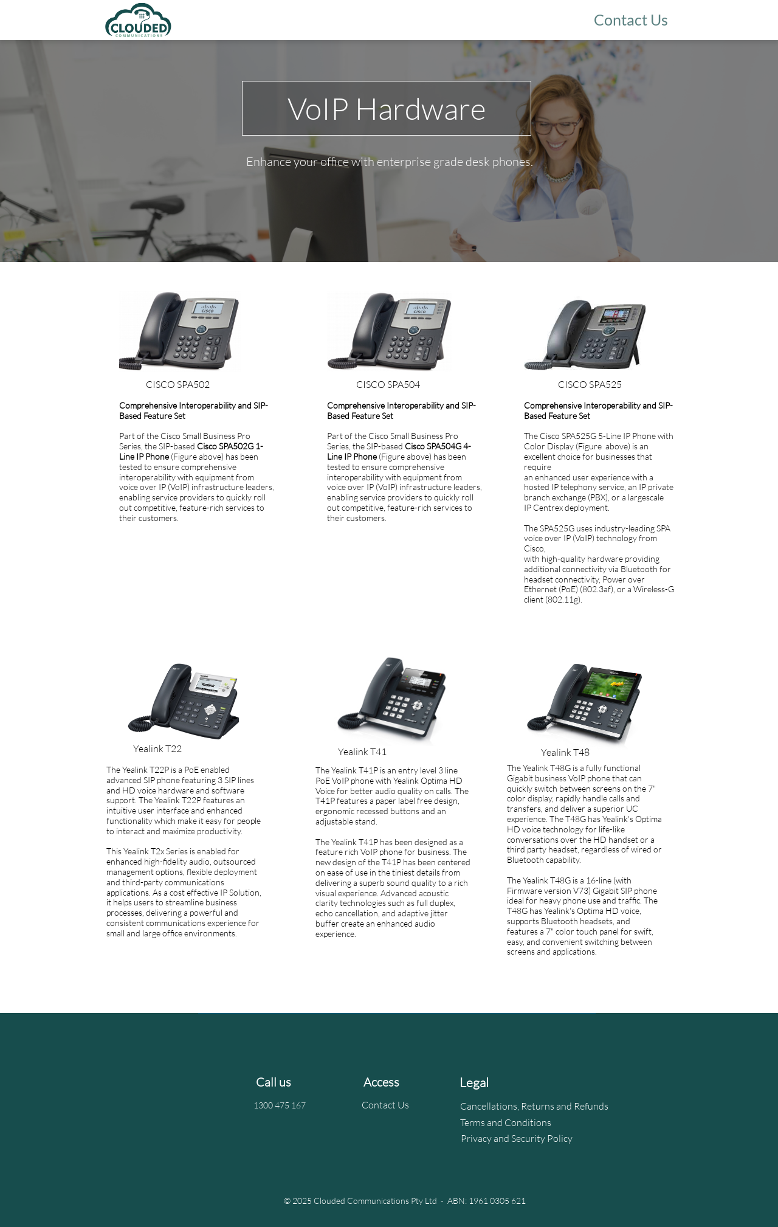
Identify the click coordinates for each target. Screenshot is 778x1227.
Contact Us (385, 1105)
